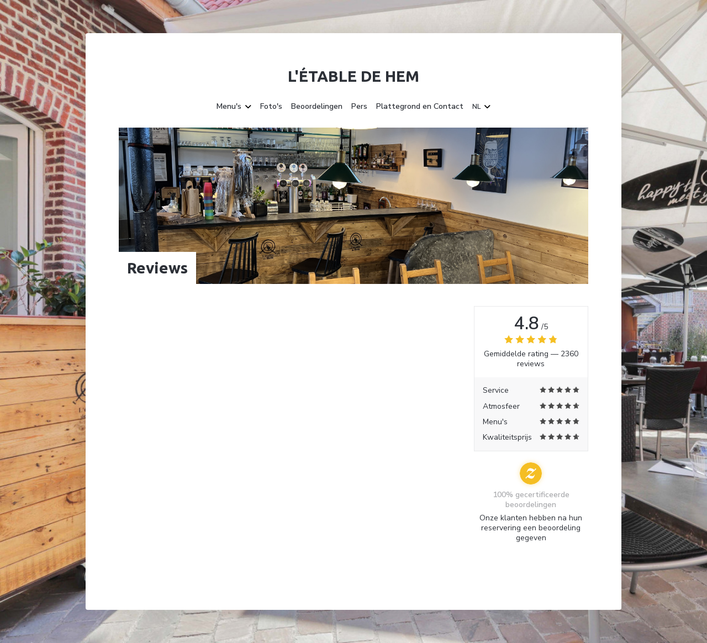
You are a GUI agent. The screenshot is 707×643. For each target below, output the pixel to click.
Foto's (271, 107)
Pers (359, 107)
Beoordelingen (316, 107)
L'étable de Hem (353, 76)
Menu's (234, 107)
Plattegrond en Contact (419, 107)
